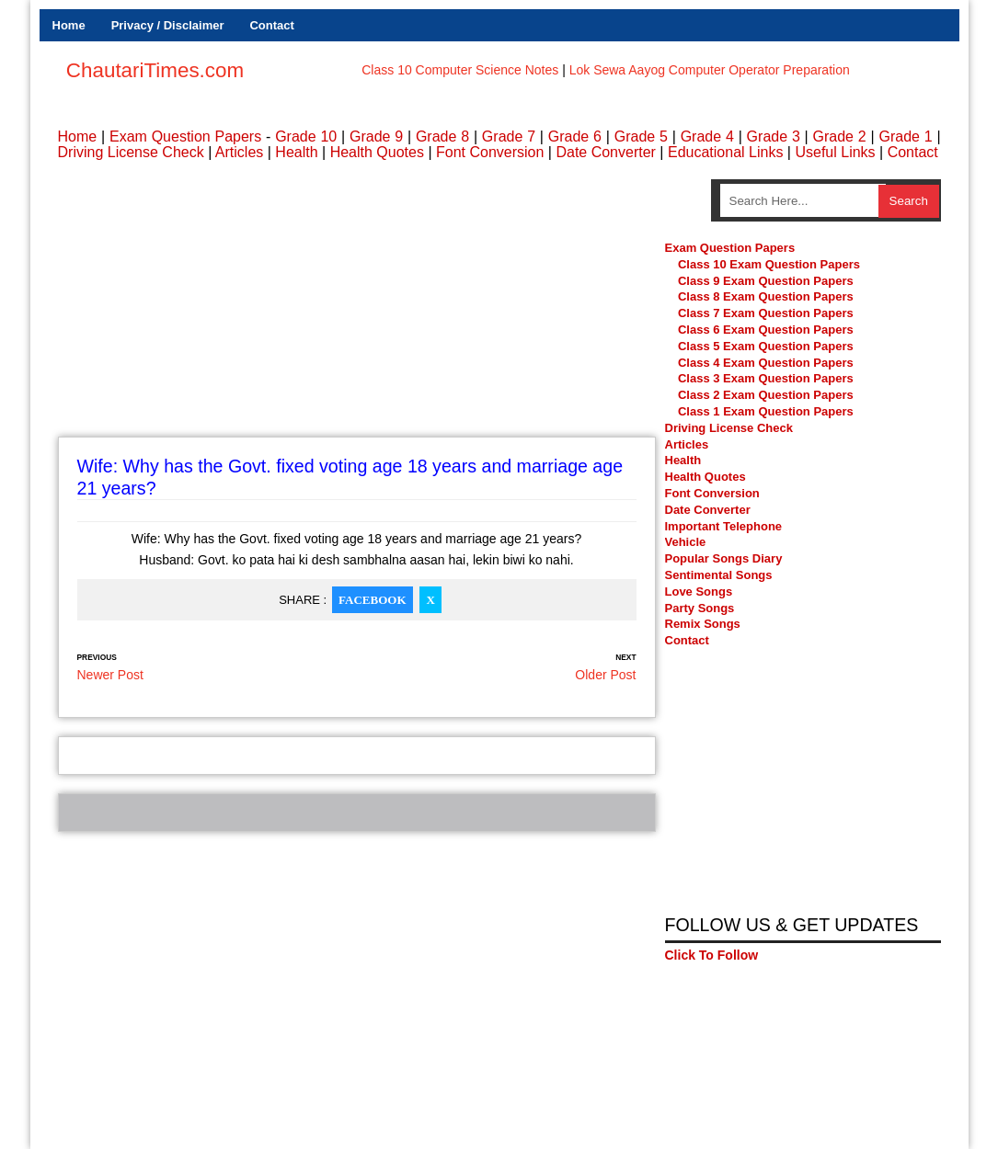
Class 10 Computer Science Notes (459, 70)
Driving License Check (131, 152)
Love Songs (699, 591)
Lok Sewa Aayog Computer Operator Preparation (709, 70)
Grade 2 (839, 136)
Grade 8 (442, 136)
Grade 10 (306, 136)
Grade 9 (376, 136)
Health (296, 152)
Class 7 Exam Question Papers (766, 314)
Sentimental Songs (719, 575)
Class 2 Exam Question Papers (766, 396)
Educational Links (725, 152)
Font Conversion (490, 152)
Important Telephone (724, 526)
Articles (239, 152)
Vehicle (685, 543)
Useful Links (835, 152)
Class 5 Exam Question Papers (767, 346)
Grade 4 (707, 136)
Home (69, 25)
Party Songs (700, 608)
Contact (271, 25)
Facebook (372, 600)
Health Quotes (377, 152)
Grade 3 (773, 136)
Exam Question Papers (185, 136)
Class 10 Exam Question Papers (769, 264)
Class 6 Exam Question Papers (766, 330)
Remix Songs (702, 624)
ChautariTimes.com (155, 70)
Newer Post (110, 674)
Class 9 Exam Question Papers (766, 281)
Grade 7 (508, 136)
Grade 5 (641, 136)
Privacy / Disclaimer (167, 25)
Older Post (605, 674)
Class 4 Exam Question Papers (767, 363)
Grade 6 (575, 136)
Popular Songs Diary (724, 559)
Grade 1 (905, 136)
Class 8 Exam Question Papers (766, 297)
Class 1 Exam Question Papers (766, 412)
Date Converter (606, 152)
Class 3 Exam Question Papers (767, 379)
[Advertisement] (357, 308)
